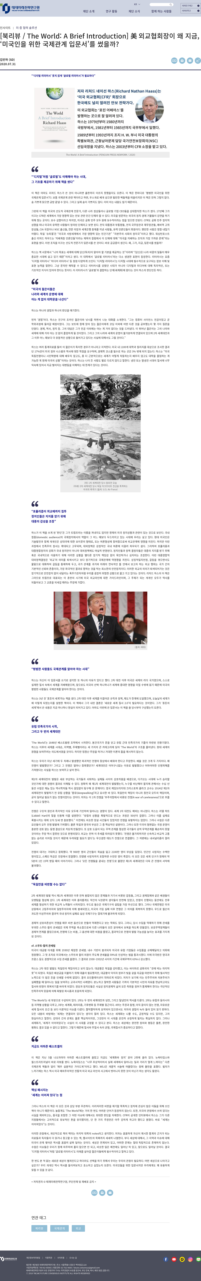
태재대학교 (190, 10)
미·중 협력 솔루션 (26, 27)
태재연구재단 (190, 5)
